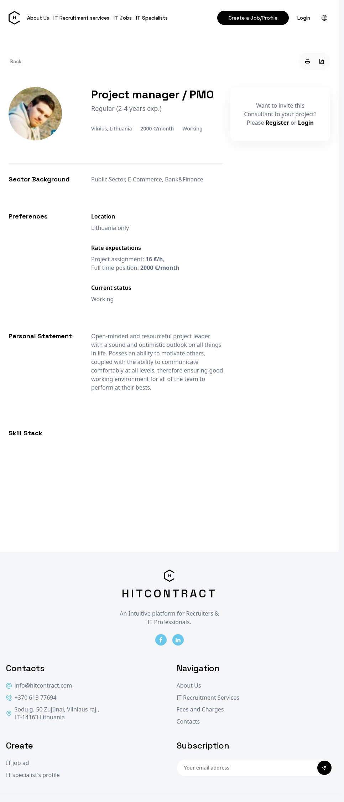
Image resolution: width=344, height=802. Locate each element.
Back (15, 61)
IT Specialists (152, 18)
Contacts (188, 721)
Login (303, 18)
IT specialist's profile (33, 775)
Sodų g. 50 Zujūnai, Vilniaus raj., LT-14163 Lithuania (52, 713)
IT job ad (17, 763)
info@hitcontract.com (39, 685)
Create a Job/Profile (253, 18)
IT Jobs (123, 18)
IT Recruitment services (81, 18)
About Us (38, 18)
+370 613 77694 (31, 697)
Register (278, 123)
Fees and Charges (200, 709)
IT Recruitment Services (208, 697)
